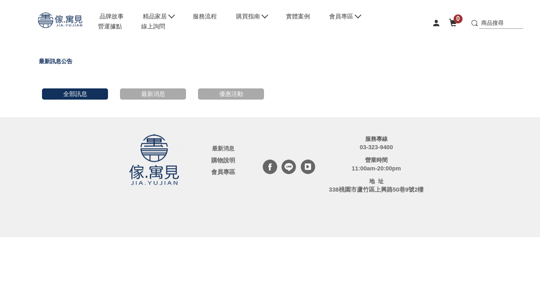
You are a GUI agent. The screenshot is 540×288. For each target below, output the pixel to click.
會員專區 (223, 172)
